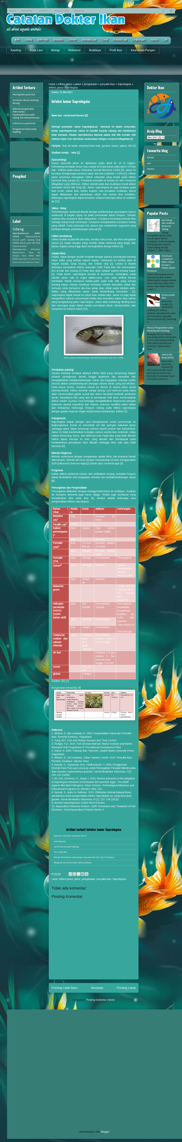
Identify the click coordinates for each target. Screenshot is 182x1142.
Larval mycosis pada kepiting (66, 846)
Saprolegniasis (60, 841)
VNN (33, 259)
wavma (150, 169)
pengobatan (90, 84)
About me (79, 10)
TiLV (29, 259)
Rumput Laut (120, 39)
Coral (105, 39)
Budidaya (95, 50)
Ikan (17, 39)
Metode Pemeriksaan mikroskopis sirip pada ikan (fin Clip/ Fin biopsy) (84, 857)
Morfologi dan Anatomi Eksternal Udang (168, 225)
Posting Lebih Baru (64, 988)
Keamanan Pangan (143, 50)
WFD (38, 256)
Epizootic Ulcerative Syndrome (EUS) (70, 836)
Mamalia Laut (89, 39)
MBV (25, 259)
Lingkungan (139, 39)
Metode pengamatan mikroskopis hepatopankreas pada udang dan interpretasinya (26, 113)
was (149, 163)
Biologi (55, 50)
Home (13, 10)
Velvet (16, 236)
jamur (78, 84)
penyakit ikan (107, 84)
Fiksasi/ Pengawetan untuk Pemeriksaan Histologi (160, 329)
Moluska (58, 39)
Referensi (74, 50)
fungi (38, 240)
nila (20, 259)
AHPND (16, 243)
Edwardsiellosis (33, 237)
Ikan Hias (42, 39)
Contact (43, 10)
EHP (34, 243)
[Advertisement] (91, 67)
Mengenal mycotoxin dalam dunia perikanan (73, 862)
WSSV (15, 259)
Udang (28, 39)
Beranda (97, 988)
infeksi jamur (65, 84)
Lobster (72, 39)
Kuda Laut (36, 50)
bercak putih (19, 240)
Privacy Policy (62, 10)
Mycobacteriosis (21, 233)
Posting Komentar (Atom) (101, 999)
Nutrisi (154, 39)
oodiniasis (30, 262)
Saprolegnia (124, 84)
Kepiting (16, 50)
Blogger (105, 1131)
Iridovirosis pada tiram (24, 123)
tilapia (36, 262)
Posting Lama (126, 988)
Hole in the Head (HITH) (168, 356)
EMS (38, 243)
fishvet (150, 157)
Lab (165, 39)
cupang (30, 240)
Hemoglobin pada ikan (24, 94)
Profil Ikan (116, 50)
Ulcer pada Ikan (60, 852)
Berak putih (25, 243)
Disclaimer (26, 10)
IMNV (37, 233)
